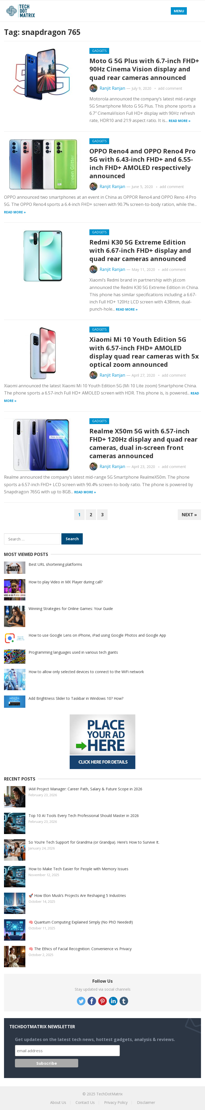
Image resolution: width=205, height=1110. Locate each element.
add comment (170, 88)
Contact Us (85, 1102)
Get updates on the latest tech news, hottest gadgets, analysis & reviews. (95, 1039)
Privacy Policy (116, 1102)
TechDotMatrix (109, 1093)
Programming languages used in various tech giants (73, 652)
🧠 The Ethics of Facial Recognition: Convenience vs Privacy (80, 948)
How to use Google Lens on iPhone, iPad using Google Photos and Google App (97, 635)
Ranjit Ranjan (112, 88)
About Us (58, 1102)
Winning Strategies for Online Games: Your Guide (71, 608)
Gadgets (99, 50)
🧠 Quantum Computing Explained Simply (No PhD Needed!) (81, 922)
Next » (189, 515)
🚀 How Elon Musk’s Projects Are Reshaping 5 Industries (77, 895)
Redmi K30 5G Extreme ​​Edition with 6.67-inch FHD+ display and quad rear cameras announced (140, 250)
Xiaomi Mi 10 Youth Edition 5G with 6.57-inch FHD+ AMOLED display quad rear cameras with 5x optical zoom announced (144, 352)
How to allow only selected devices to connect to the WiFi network (86, 671)
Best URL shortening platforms (55, 564)
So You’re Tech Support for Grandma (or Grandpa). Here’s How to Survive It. (94, 842)
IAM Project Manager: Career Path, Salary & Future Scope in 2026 (85, 788)
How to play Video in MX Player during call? (65, 581)
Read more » (180, 121)
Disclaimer (146, 1102)
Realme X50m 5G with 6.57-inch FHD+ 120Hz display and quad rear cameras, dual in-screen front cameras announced (143, 443)
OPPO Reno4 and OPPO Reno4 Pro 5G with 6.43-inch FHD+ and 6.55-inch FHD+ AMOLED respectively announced (142, 163)
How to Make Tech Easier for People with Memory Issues (78, 868)
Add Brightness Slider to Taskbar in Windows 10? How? (76, 698)
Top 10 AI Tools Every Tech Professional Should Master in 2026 (84, 815)
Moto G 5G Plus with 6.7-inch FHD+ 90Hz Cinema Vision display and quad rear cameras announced (144, 69)
